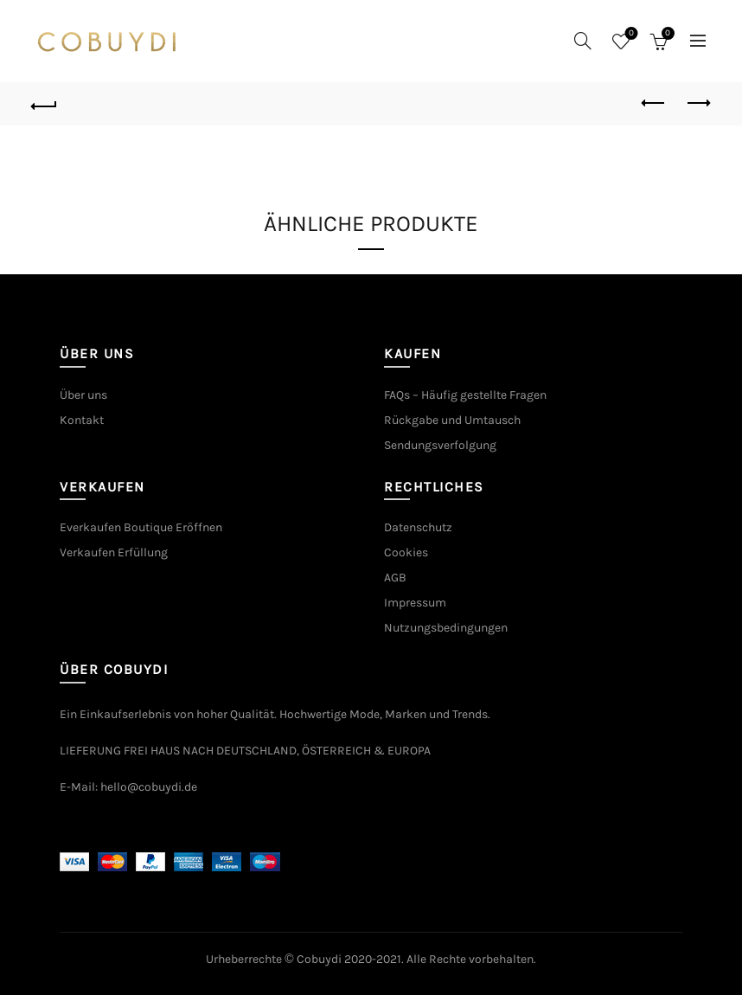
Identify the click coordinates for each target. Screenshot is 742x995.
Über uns (83, 395)
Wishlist (629, 34)
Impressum (415, 602)
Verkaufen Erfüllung (114, 552)
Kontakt (82, 420)
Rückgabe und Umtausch (452, 420)
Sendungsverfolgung (440, 445)
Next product (697, 103)
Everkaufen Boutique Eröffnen (141, 527)
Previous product (654, 103)
